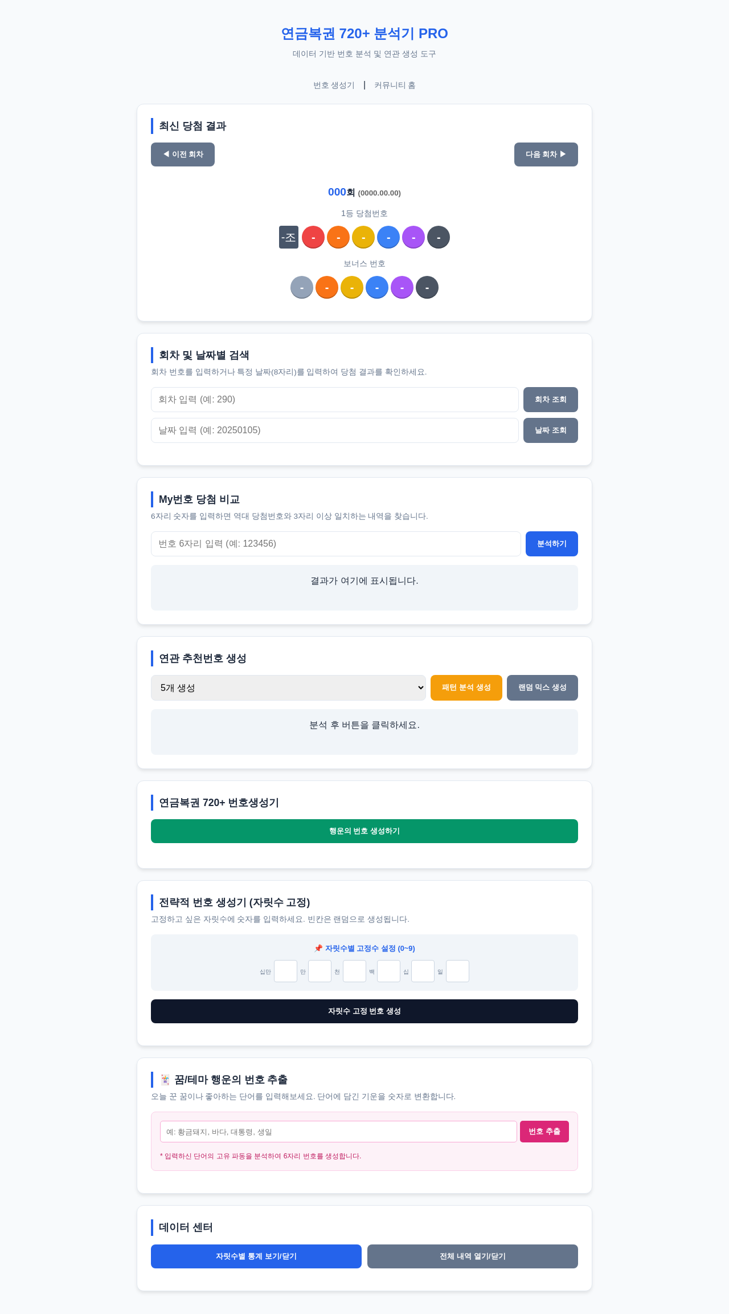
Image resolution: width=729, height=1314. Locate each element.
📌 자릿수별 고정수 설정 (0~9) (364, 948)
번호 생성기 (334, 85)
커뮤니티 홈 (395, 85)
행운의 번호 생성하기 (364, 831)
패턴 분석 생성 (466, 687)
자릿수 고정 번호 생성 (364, 1011)
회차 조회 (551, 399)
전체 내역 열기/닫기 (472, 1256)
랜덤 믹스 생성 (542, 687)
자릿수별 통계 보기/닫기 (256, 1256)
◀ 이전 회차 (182, 154)
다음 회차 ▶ (546, 154)
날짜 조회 (551, 430)
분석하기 (552, 543)
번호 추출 (544, 1131)
